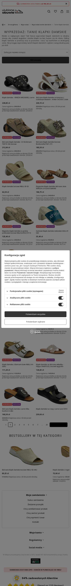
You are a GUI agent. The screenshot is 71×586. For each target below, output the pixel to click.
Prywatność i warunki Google (28, 273)
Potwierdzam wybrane (35, 321)
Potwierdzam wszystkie (35, 314)
